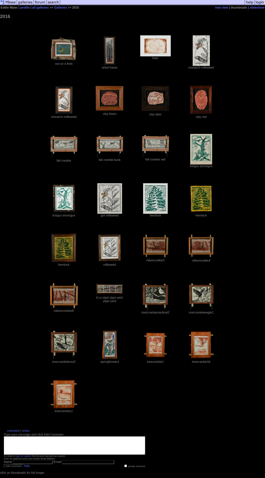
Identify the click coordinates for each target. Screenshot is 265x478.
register (27, 459)
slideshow (257, 7)
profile (25, 7)
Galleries (60, 7)
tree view (221, 7)
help (27, 469)
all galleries (40, 7)
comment (13, 430)
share (26, 430)
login (17, 459)
